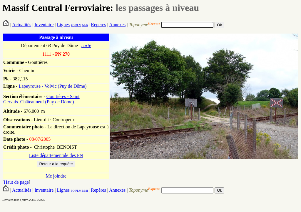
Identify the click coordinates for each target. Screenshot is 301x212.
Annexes (117, 24)
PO (73, 25)
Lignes (63, 24)
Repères (98, 24)
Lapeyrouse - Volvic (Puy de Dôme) (52, 86)
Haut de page (16, 182)
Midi (85, 25)
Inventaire (43, 24)
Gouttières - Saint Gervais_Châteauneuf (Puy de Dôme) (41, 99)
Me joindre (56, 175)
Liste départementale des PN (56, 155)
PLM (78, 25)
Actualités (21, 24)
